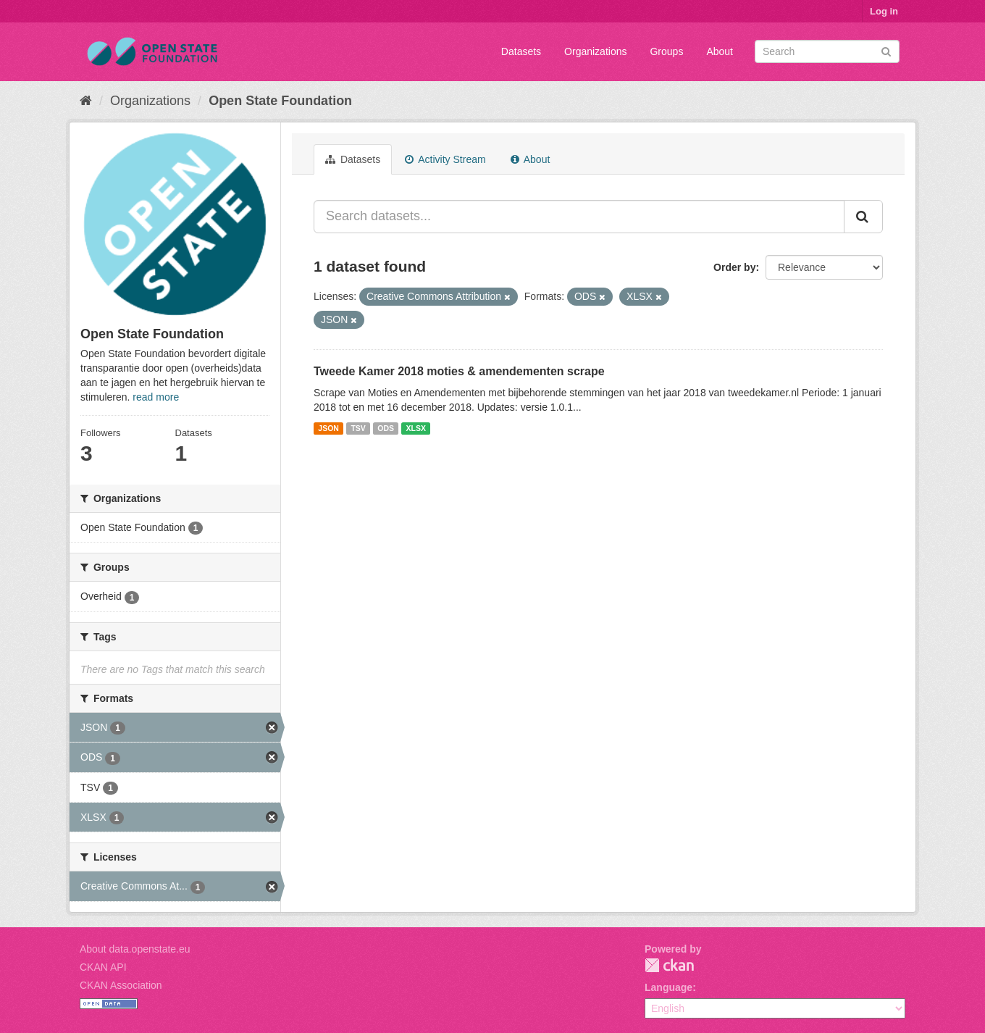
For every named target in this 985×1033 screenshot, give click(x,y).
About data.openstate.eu (135, 949)
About (719, 51)
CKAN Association (121, 985)
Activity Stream (445, 159)
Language (668, 987)
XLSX (416, 428)
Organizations (595, 51)
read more (156, 397)
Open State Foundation (280, 100)
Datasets (521, 51)
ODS (385, 428)
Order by (734, 267)
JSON (328, 428)
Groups (666, 51)
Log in (884, 11)
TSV (358, 428)
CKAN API (103, 967)
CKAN (669, 965)
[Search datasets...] (579, 216)
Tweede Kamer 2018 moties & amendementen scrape (459, 371)
